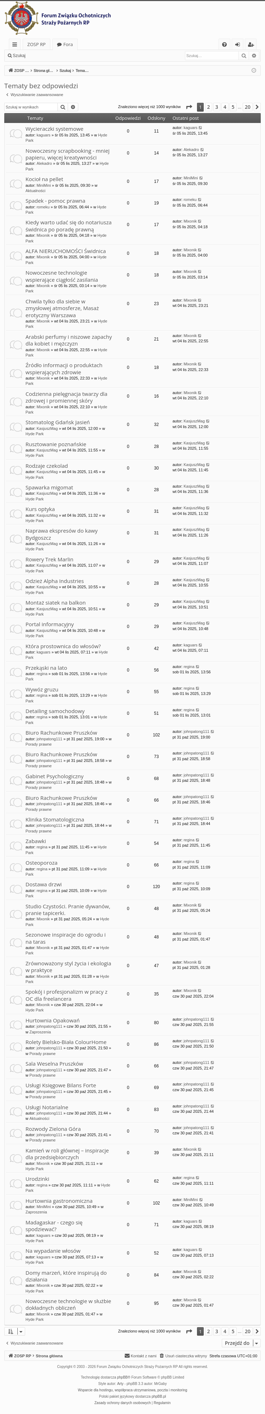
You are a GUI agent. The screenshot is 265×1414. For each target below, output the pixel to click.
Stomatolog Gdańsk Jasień (58, 422)
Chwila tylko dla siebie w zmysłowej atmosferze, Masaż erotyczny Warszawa (62, 308)
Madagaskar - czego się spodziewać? (54, 1226)
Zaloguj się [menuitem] (239, 45)
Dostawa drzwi (44, 884)
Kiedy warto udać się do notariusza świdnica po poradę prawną (69, 225)
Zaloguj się (46, 55)
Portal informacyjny (50, 624)
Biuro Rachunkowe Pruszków (61, 732)
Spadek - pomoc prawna (55, 200)
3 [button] (216, 106)
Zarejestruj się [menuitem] (252, 45)
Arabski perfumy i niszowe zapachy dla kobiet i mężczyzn (69, 340)
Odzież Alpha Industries (55, 580)
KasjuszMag (47, 428)
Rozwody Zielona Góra (53, 1128)
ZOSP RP (36, 44)
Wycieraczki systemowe (55, 128)
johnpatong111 (49, 739)
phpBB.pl (159, 1396)
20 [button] (247, 106)
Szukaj (19, 55)
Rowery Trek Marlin (49, 559)
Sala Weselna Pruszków (54, 1063)
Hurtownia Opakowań (53, 1020)
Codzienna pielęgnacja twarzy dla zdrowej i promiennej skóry (66, 397)
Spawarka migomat (49, 487)
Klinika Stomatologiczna (55, 819)
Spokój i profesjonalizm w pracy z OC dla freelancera (66, 995)
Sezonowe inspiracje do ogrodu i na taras (66, 938)
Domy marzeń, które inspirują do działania (66, 1276)
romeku (43, 207)
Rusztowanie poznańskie (56, 444)
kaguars (43, 135)
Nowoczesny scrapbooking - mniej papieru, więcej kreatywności (67, 154)
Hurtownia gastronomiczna (59, 1200)
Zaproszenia (40, 1032)
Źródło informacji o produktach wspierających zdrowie (64, 368)
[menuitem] (224, 44)
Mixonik (43, 235)
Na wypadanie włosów (53, 1250)
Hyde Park (35, 434)
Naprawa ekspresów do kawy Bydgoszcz (61, 534)
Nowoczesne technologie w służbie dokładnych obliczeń (68, 1304)
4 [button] (225, 106)
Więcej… (16, 45)
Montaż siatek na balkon (56, 602)
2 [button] (208, 106)
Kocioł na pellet (44, 179)
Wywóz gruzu (42, 689)
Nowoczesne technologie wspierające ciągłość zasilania (62, 276)
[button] (189, 107)
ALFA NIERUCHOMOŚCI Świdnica (66, 250)
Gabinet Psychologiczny (55, 776)
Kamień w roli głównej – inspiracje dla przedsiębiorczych (67, 1154)
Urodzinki (37, 1178)
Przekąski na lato (46, 667)
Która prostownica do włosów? (63, 646)
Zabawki (36, 841)
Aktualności (35, 191)
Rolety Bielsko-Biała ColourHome (66, 1041)
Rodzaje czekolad (47, 465)
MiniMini (43, 185)
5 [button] (233, 106)
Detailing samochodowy (55, 710)
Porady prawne (39, 744)
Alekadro (44, 163)
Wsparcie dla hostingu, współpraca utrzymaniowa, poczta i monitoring (132, 1390)
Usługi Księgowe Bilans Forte (61, 1085)
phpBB (122, 1377)
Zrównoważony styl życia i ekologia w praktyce (68, 966)
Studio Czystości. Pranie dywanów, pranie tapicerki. (68, 909)
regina (41, 674)
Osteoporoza (41, 862)
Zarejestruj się (80, 55)
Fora (68, 44)
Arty (120, 1384)
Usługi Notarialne (47, 1107)
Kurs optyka (40, 508)
